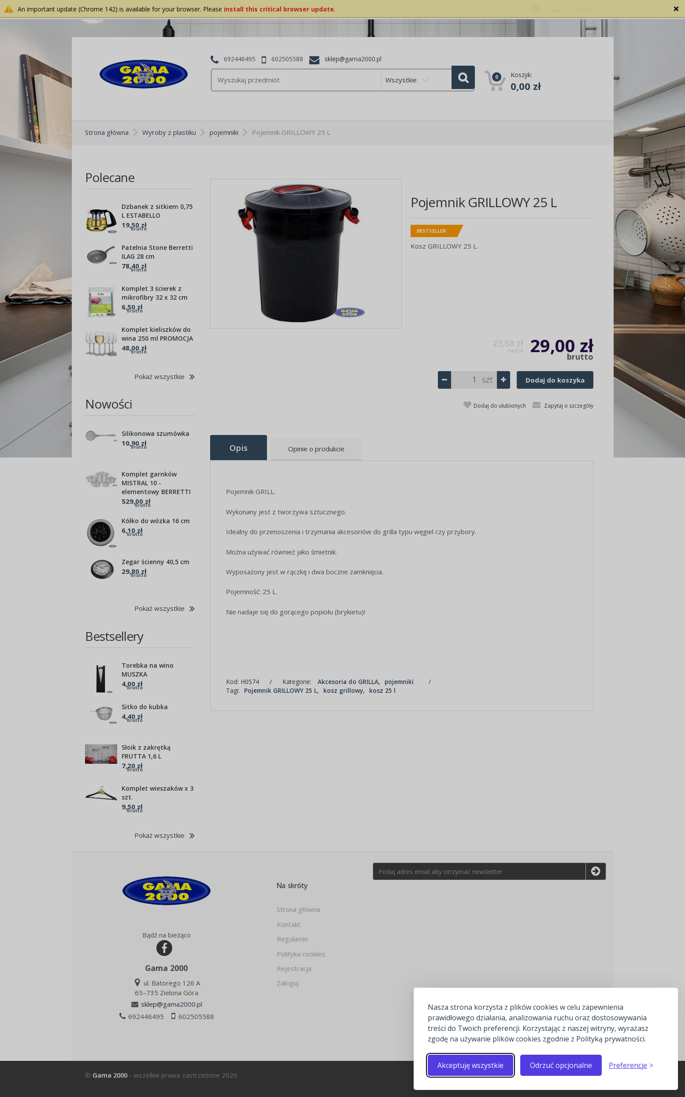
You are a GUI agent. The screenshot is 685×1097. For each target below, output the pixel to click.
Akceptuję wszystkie (470, 1065)
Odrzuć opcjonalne (561, 1065)
